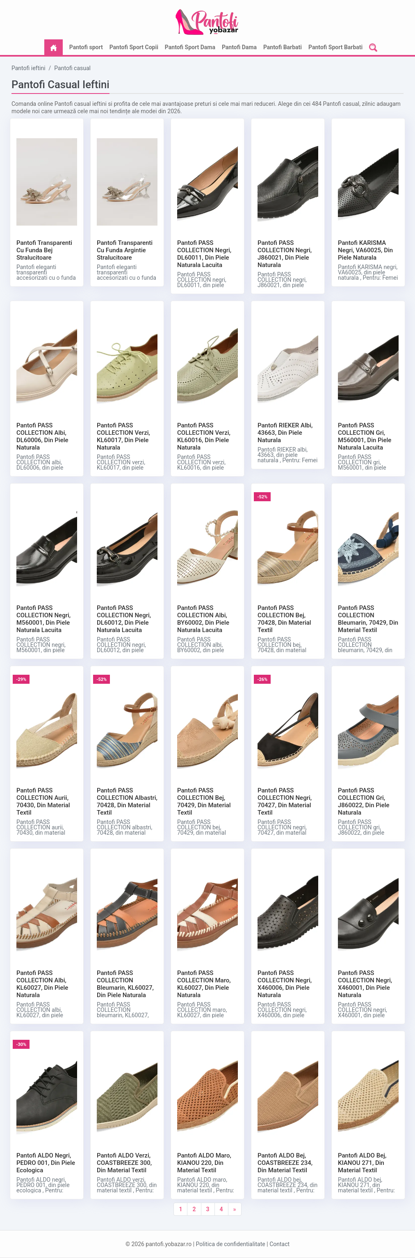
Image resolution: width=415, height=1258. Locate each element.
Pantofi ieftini (28, 68)
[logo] (207, 18)
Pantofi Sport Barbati (335, 47)
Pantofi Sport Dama (190, 47)
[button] (373, 47)
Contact (279, 1244)
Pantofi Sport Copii (133, 47)
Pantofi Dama (239, 47)
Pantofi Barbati (282, 47)
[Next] (235, 1209)
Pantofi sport (86, 47)
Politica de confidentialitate (230, 1244)
